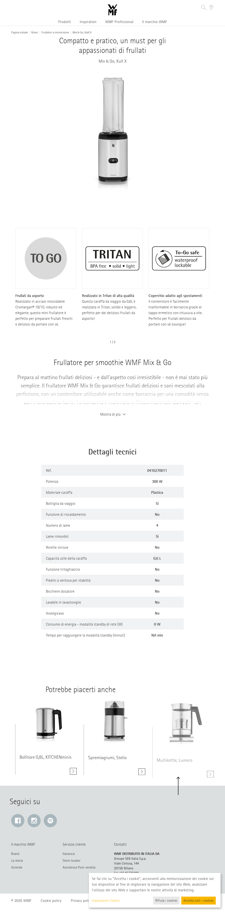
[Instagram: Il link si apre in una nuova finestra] (34, 820)
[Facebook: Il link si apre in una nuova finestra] (17, 820)
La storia (17, 861)
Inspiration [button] (88, 22)
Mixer (34, 32)
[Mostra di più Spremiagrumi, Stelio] (141, 774)
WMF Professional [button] (119, 22)
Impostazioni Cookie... (107, 900)
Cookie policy (51, 900)
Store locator (71, 861)
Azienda (16, 867)
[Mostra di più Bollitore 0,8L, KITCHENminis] (73, 771)
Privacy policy (81, 900)
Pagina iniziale (19, 32)
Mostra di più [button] (112, 414)
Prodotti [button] (64, 22)
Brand (15, 854)
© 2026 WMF (21, 900)
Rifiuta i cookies (166, 901)
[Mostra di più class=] (46, 721)
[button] (203, 8)
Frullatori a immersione (55, 32)
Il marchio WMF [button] (154, 22)
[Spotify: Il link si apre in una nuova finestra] (50, 820)
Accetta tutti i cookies (198, 901)
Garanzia (69, 854)
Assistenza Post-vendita (79, 867)
